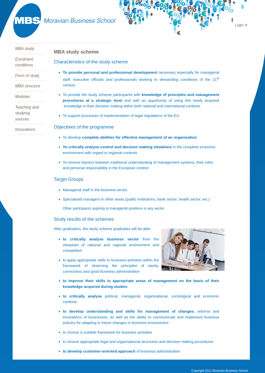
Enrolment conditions (24, 62)
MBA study (24, 48)
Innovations (25, 129)
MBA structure (27, 86)
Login (239, 25)
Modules (22, 96)
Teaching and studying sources (27, 113)
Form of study (27, 75)
